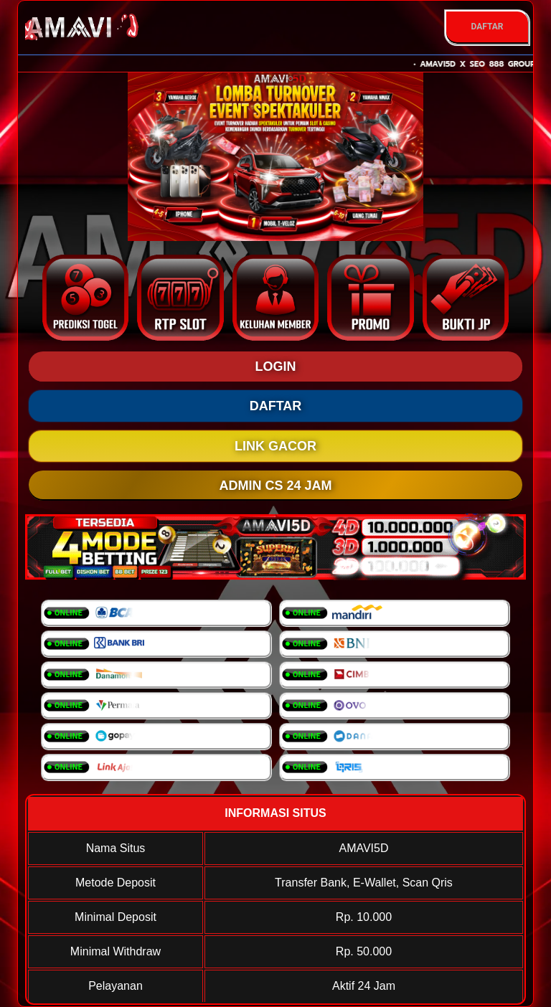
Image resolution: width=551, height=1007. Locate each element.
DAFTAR (487, 27)
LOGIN (275, 366)
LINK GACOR (275, 446)
